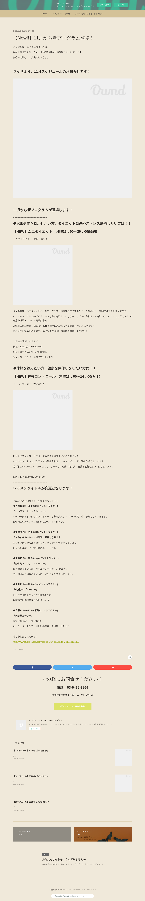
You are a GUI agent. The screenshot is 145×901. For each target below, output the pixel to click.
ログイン (121, 5)
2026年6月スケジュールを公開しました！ (29, 782)
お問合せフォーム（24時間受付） (72, 706)
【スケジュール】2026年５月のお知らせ (31, 802)
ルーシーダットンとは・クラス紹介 (89, 14)
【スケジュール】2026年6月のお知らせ (30, 776)
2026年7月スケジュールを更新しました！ (29, 756)
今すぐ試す (104, 5)
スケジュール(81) (18, 649)
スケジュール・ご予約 (61, 14)
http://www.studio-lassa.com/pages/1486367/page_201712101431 (46, 642)
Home (44, 14)
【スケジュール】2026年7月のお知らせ (30, 750)
